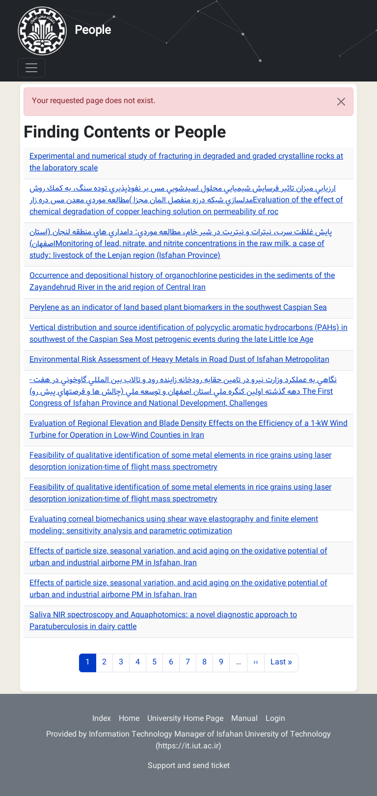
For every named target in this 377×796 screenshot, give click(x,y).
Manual (244, 719)
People (93, 31)
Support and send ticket (189, 766)
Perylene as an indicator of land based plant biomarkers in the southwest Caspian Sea (178, 308)
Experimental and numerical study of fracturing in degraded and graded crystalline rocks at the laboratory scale (186, 163)
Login (275, 719)
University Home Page (185, 719)
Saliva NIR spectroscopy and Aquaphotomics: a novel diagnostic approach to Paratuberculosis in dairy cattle (163, 621)
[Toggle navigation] (31, 68)
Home (129, 719)
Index (101, 719)
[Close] (341, 101)
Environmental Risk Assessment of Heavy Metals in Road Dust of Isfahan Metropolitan (179, 360)
